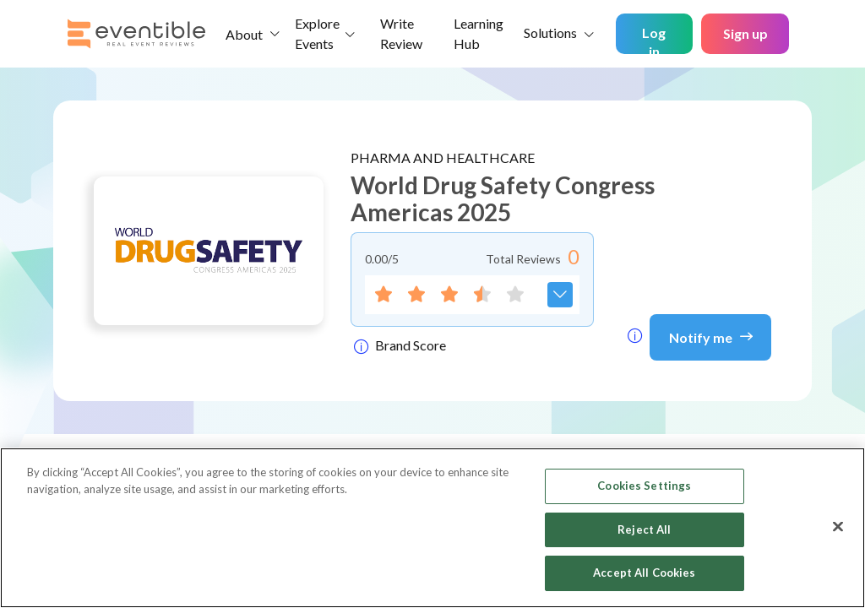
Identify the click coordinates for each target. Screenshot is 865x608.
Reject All (644, 529)
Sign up (745, 33)
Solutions (550, 32)
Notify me (711, 336)
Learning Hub (478, 33)
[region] (432, 528)
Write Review (401, 33)
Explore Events (317, 33)
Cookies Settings (644, 485)
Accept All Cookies (644, 572)
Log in (654, 39)
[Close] (838, 527)
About (244, 34)
